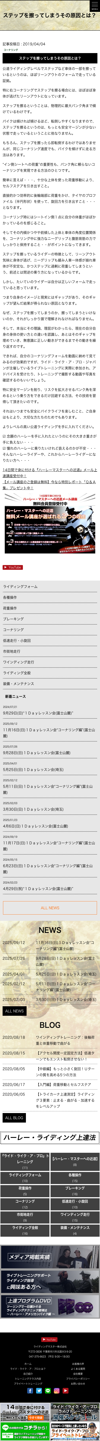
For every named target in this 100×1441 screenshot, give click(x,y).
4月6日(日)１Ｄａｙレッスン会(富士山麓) (35, 826)
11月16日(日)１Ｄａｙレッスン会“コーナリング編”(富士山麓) (49, 733)
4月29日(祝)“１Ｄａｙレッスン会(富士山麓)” (38, 888)
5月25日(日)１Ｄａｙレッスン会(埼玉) (33, 769)
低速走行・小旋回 (17, 640)
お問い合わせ (78, 1384)
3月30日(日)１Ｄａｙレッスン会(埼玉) (33, 809)
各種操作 (10, 597)
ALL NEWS (14, 1011)
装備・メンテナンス (18, 683)
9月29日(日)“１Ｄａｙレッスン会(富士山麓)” (38, 713)
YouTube (13, 567)
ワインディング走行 (18, 662)
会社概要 (78, 1374)
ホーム (28, 1364)
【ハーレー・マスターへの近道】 (75, 1159)
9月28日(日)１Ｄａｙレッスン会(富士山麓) (37, 752)
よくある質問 (78, 1369)
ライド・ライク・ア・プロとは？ (28, 1369)
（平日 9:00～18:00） (58, 1356)
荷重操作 (10, 608)
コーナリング (13, 630)
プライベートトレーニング (28, 1384)
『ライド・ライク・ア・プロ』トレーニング (25, 1159)
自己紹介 (28, 1374)
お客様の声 (78, 1364)
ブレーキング (13, 619)
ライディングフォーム (20, 586)
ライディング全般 (17, 673)
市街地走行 (11, 651)
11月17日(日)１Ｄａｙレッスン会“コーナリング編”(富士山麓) (49, 846)
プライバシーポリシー (78, 1379)
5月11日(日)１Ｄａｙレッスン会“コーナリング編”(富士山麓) (48, 789)
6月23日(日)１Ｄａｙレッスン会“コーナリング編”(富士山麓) (48, 869)
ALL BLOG (14, 1118)
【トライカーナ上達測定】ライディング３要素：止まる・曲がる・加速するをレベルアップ (65, 1100)
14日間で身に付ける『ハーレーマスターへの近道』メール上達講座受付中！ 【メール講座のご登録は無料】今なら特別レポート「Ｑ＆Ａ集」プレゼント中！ (50, 512)
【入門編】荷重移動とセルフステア (63, 1084)
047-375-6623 (37, 1356)
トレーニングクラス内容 (28, 1379)
